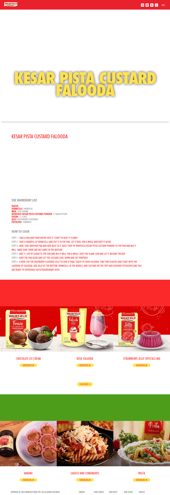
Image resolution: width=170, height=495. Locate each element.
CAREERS (82, 492)
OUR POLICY (113, 492)
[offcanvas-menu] (163, 5)
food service (99, 492)
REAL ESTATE (128, 492)
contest (142, 492)
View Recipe (28, 365)
